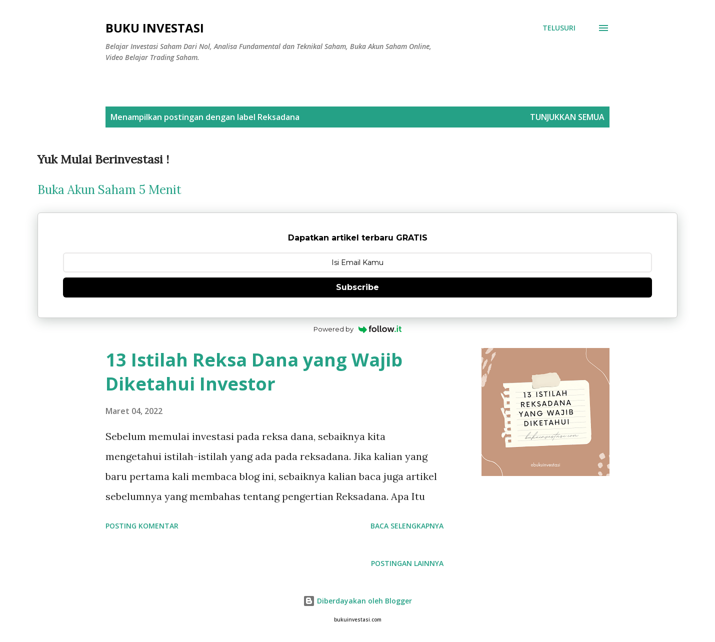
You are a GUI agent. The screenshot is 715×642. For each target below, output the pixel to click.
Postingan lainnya (407, 563)
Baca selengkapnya (407, 525)
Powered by (358, 329)
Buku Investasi (155, 28)
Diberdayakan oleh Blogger (357, 601)
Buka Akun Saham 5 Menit (110, 190)
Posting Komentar (142, 525)
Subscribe (357, 287)
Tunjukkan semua (567, 117)
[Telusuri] (559, 28)
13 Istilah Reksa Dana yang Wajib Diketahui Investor (254, 372)
